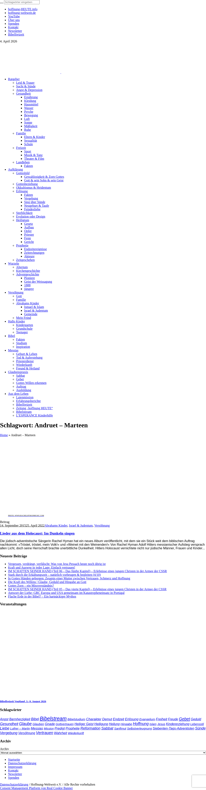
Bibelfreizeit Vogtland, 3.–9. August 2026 (23, 701)
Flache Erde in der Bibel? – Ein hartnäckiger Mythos (42, 596)
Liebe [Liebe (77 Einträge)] (4, 728)
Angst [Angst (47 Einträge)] (4, 719)
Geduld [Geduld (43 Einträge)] (196, 719)
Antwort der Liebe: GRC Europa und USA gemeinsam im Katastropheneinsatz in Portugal (66, 593)
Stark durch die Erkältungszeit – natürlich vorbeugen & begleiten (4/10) (54, 574)
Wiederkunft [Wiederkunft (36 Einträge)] (76, 733)
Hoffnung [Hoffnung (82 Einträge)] (141, 723)
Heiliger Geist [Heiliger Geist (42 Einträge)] (84, 724)
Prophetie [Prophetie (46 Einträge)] (73, 728)
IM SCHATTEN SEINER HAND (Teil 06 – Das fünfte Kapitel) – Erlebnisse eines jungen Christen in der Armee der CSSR (87, 571)
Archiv (4, 749)
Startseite (14, 759)
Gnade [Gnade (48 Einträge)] (50, 724)
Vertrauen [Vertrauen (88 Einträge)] (44, 733)
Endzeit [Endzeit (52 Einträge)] (118, 719)
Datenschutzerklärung (22, 763)
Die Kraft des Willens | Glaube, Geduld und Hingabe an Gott (47, 582)
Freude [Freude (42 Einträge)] (173, 719)
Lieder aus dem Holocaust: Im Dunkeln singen (37, 533)
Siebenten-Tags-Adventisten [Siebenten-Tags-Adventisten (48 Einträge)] (173, 728)
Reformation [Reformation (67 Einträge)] (90, 728)
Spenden (13, 777)
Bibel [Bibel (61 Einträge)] (35, 719)
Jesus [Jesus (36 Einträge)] (161, 724)
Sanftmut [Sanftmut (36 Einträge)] (120, 728)
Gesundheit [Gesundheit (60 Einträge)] (9, 724)
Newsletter (15, 774)
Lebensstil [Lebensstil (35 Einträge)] (197, 724)
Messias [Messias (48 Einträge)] (37, 728)
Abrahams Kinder (55, 525)
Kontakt (13, 770)
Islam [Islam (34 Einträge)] (153, 724)
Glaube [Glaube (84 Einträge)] (25, 723)
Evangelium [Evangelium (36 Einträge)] (147, 719)
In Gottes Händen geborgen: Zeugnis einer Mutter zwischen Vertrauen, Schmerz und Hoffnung (69, 578)
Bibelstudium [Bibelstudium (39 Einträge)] (76, 719)
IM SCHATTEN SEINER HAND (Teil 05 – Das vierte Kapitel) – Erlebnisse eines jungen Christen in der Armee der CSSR (87, 589)
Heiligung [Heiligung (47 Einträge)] (101, 724)
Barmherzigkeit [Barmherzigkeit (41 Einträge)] (19, 719)
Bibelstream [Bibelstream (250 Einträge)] (53, 718)
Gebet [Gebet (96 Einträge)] (184, 719)
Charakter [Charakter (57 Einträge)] (93, 719)
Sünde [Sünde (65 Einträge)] (200, 728)
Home (4, 435)
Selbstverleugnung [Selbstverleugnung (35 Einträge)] (139, 728)
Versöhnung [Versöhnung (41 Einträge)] (26, 733)
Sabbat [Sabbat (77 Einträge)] (107, 728)
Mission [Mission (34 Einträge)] (49, 728)
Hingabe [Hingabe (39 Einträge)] (126, 724)
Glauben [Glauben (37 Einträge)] (38, 724)
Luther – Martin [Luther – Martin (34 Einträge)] (20, 728)
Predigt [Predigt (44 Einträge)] (60, 728)
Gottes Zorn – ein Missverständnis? (31, 585)
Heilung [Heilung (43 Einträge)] (114, 724)
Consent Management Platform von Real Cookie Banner (36, 788)
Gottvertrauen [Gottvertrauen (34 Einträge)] (65, 724)
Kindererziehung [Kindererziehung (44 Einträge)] (178, 724)
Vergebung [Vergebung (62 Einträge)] (9, 733)
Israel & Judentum (81, 525)
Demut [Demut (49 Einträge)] (107, 719)
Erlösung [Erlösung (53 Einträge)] (131, 719)
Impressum (15, 767)
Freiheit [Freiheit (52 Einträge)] (161, 719)
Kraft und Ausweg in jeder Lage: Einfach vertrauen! (41, 567)
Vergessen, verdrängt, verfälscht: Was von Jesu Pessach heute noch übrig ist (57, 564)
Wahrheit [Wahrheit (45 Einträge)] (60, 733)
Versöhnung (102, 525)
